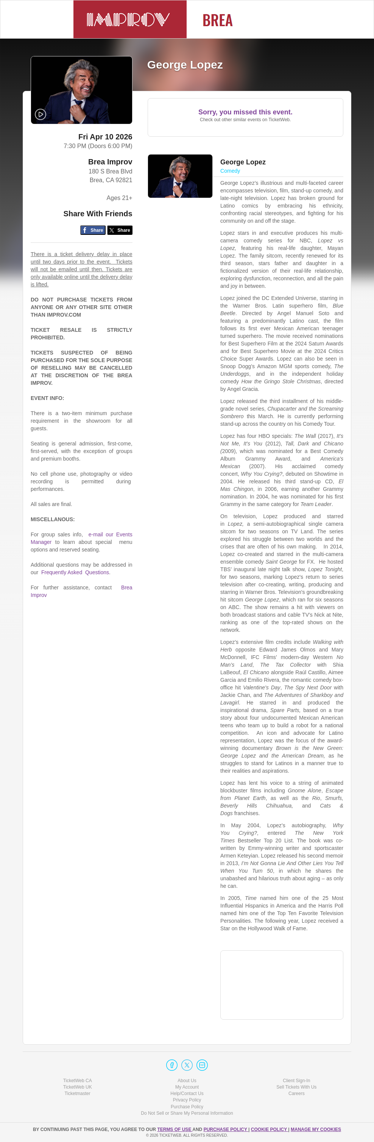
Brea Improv (110, 162)
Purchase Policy (187, 1106)
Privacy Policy (187, 1100)
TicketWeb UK (77, 1087)
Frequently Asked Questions (75, 572)
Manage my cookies (316, 1129)
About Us (187, 1080)
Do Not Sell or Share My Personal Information (187, 1113)
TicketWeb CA (77, 1080)
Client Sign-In (296, 1080)
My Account (187, 1087)
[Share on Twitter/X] (119, 230)
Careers (296, 1093)
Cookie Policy (269, 1129)
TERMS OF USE (174, 1129)
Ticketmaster (77, 1093)
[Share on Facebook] (93, 230)
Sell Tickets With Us (296, 1087)
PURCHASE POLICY (226, 1129)
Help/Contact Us (186, 1093)
